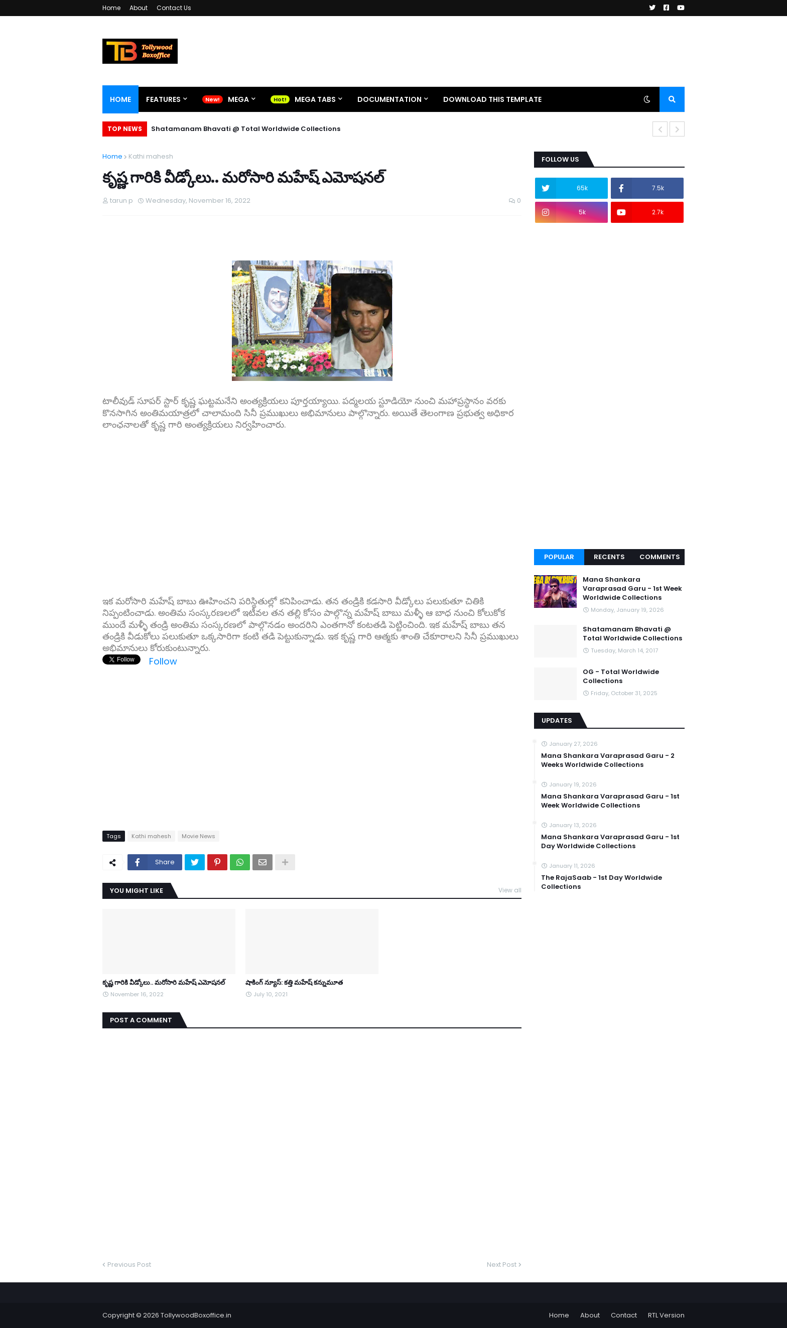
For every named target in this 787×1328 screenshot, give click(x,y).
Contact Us (174, 8)
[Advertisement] (311, 514)
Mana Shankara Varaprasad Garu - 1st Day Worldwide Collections (610, 842)
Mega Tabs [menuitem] (315, 99)
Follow (163, 661)
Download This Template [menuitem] (492, 99)
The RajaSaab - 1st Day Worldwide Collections (601, 882)
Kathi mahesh (150, 156)
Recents (609, 557)
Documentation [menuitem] (389, 99)
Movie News (198, 836)
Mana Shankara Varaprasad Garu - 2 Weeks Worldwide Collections (608, 760)
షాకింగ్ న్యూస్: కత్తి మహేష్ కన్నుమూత (294, 982)
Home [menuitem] (120, 99)
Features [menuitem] (163, 99)
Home (111, 8)
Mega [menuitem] (238, 99)
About (138, 8)
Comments (659, 557)
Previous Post (129, 1264)
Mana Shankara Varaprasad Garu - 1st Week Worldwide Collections (632, 588)
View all (509, 890)
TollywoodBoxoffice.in (196, 1315)
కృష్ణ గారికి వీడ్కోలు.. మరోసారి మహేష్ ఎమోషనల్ (163, 982)
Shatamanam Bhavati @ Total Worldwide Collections (245, 129)
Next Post (501, 1264)
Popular (559, 557)
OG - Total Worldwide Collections (621, 677)
